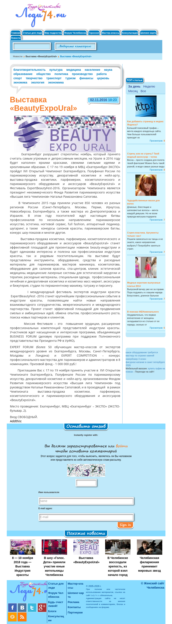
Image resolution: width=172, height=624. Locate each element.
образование (23, 74)
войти (121, 446)
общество (43, 74)
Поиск (108, 46)
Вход (147, 5)
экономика (56, 82)
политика (61, 74)
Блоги (52, 611)
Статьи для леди (32, 33)
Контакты (74, 607)
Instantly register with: (86, 435)
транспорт (54, 78)
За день (134, 86)
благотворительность (30, 69)
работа (101, 74)
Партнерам (75, 612)
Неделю (149, 86)
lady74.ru (95, 595)
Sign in (125, 524)
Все (143, 91)
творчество (34, 78)
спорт (18, 78)
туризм (70, 78)
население (92, 69)
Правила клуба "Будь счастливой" (146, 47)
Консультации (130, 33)
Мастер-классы (111, 33)
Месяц (133, 91)
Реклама (73, 602)
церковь (103, 78)
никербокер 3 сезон (136, 359)
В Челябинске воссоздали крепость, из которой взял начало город (117, 566)
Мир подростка (53, 33)
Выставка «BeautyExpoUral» (86, 560)
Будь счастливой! (55, 604)
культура (55, 69)
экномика (20, 82)
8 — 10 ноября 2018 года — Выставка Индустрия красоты (22, 566)
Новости (16, 38)
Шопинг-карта (148, 33)
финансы (86, 78)
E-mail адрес (45, 508)
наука (108, 69)
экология (37, 82)
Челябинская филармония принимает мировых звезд (149, 564)
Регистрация (152, 8)
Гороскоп (94, 33)
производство (82, 74)
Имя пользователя (49, 492)
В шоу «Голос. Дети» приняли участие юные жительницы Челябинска (54, 566)
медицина (73, 69)
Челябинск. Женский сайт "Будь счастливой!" (40, 16)
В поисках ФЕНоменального (143, 311)
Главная (16, 33)
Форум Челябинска (75, 33)
